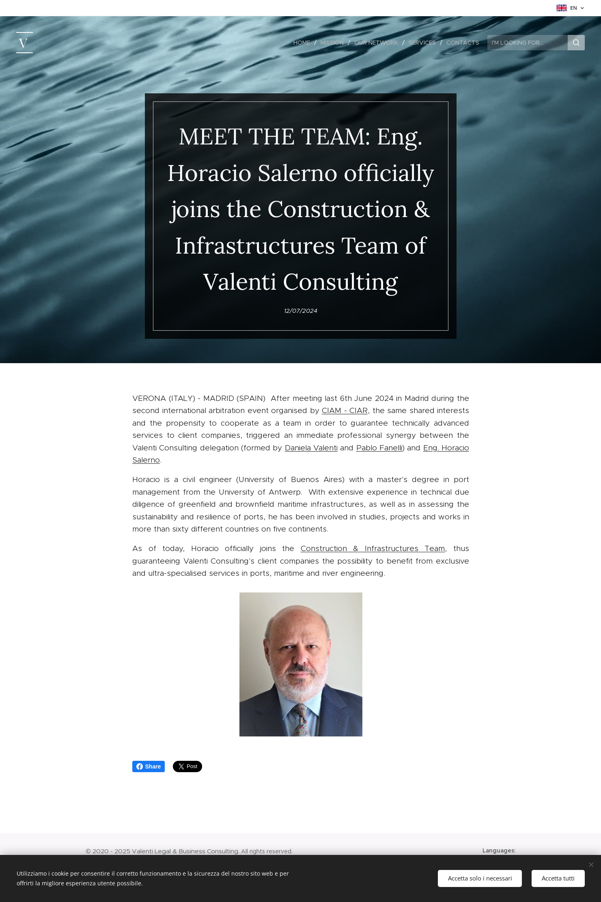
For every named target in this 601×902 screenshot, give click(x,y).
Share (148, 766)
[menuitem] (304, 42)
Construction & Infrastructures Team (372, 548)
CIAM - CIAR (345, 410)
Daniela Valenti (310, 447)
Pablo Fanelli (379, 447)
